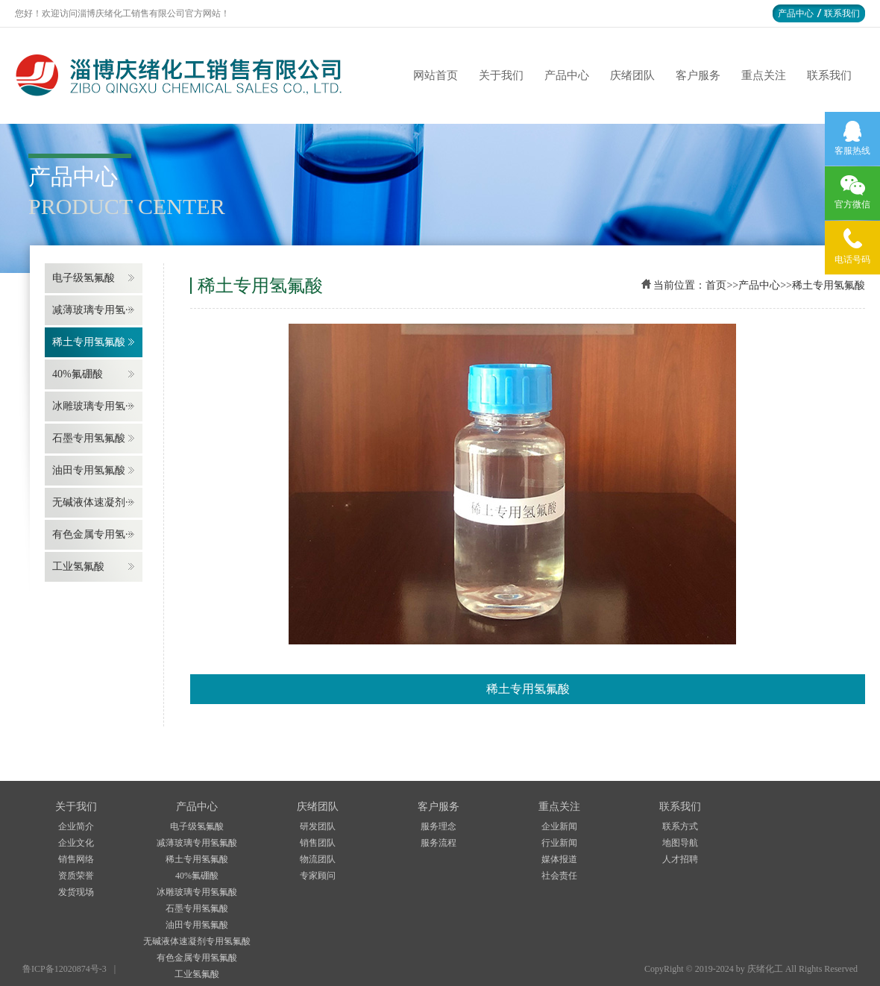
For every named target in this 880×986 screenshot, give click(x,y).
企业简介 (76, 826)
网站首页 (435, 75)
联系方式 (680, 826)
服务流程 (438, 843)
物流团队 (318, 859)
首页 (715, 285)
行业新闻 (559, 843)
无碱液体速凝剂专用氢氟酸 (197, 941)
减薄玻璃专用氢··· (92, 309)
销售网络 (76, 859)
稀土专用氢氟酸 (88, 342)
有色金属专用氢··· (92, 534)
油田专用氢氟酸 (88, 470)
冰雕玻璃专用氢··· (92, 406)
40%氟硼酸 (77, 374)
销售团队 (318, 843)
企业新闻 (559, 826)
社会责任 (559, 875)
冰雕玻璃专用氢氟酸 (197, 892)
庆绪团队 (632, 75)
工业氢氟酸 (78, 566)
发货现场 (76, 892)
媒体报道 (559, 859)
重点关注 (763, 75)
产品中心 (796, 13)
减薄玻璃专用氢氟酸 (197, 843)
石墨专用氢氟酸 (88, 438)
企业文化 (76, 843)
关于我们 (501, 75)
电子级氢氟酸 (83, 277)
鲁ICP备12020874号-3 (64, 969)
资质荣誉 (76, 875)
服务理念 (438, 826)
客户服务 (698, 75)
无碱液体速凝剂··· (92, 502)
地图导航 (680, 843)
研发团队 (318, 826)
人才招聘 (680, 859)
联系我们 (842, 13)
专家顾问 (318, 875)
